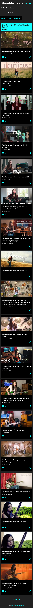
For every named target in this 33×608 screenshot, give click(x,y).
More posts (16, 599)
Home (3, 18)
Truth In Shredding (15, 18)
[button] (30, 57)
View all (4, 29)
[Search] (26, 3)
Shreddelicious (12, 3)
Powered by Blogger (16, 605)
